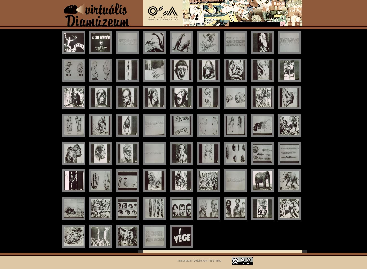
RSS (211, 260)
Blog (218, 260)
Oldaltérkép (200, 260)
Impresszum (185, 260)
